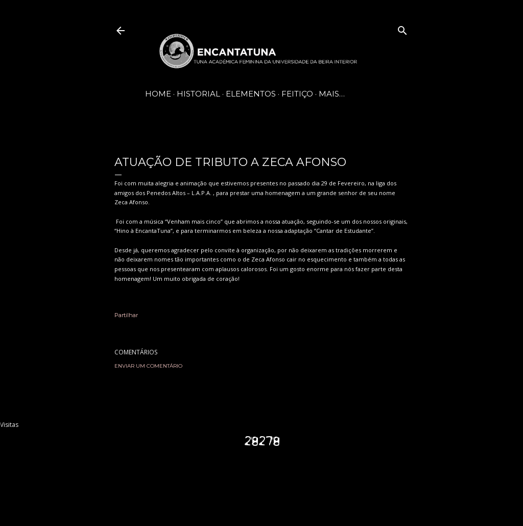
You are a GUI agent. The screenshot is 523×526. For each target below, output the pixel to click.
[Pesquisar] (402, 28)
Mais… (332, 94)
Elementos (251, 94)
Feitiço (297, 94)
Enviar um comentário (148, 366)
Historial (198, 94)
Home (158, 94)
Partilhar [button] (126, 315)
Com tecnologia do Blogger (261, 480)
